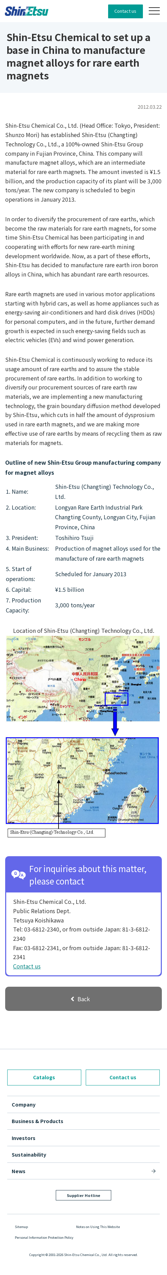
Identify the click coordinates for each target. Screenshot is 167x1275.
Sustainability (29, 1154)
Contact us (125, 11)
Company (23, 1104)
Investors (23, 1137)
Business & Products (37, 1120)
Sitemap (21, 1226)
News (18, 1171)
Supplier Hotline (83, 1195)
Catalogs (44, 1077)
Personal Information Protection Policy (44, 1237)
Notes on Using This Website (98, 1226)
